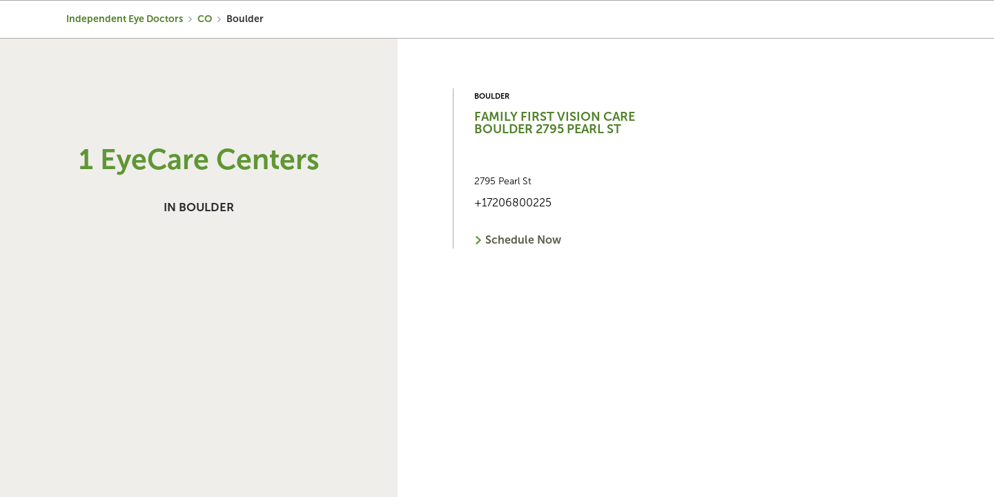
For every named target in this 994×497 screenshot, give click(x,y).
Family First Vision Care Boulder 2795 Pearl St (554, 123)
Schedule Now (523, 239)
